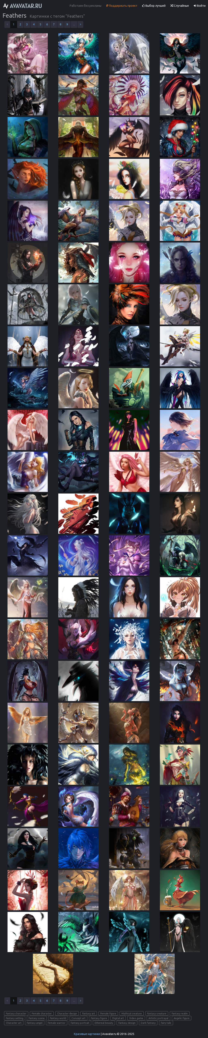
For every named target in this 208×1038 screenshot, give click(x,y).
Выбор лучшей (154, 5)
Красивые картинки (87, 1034)
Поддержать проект (121, 5)
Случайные (179, 5)
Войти (200, 5)
